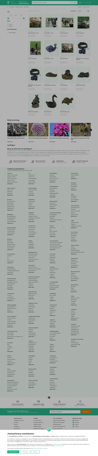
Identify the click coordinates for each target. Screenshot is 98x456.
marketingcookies (57, 444)
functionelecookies (59, 445)
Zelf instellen (25, 452)
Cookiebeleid (44, 448)
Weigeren (35, 452)
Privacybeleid (36, 448)
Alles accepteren (13, 452)
